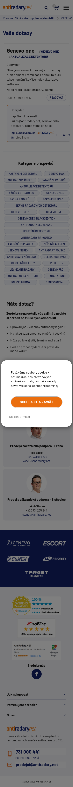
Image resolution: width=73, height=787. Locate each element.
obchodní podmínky (45, 385)
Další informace (19, 416)
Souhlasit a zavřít (36, 402)
